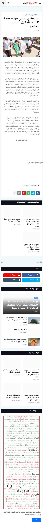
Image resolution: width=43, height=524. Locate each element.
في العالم (28, 494)
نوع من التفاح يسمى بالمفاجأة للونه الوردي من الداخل (15, 341)
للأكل (6, 502)
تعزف (19, 457)
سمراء (16, 472)
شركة (34, 479)
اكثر (14, 424)
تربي (31, 458)
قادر (9, 494)
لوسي (31, 504)
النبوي (14, 448)
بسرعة (13, 453)
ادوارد (16, 424)
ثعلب (34, 460)
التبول (26, 426)
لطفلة (17, 501)
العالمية (31, 438)
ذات (36, 469)
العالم (36, 438)
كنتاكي (12, 497)
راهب (22, 470)
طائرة (31, 484)
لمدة (38, 504)
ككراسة (26, 497)
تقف (10, 457)
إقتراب (27, 424)
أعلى (28, 421)
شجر (38, 479)
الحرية (33, 429)
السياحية (37, 436)
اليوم (7, 448)
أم (15, 422)
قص (37, 497)
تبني (12, 455)
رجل (19, 469)
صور (26, 481)
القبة (28, 440)
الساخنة (12, 434)
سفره (19, 472)
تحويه (35, 457)
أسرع (9, 419)
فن (11, 491)
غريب (29, 489)
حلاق (31, 465)
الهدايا (11, 448)
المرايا (16, 443)
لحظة (23, 501)
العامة (26, 438)
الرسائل (28, 433)
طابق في (19, 484)
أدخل (13, 419)
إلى (25, 424)
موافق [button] (36, 520)
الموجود (24, 448)
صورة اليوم (13, 482)
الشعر (24, 436)
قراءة (6, 494)
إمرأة (22, 424)
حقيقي (10, 460)
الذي (8, 431)
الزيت (18, 434)
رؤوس (29, 469)
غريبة (25, 489)
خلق (6, 467)
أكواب (18, 422)
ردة (16, 469)
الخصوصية (32, 431)
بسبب (17, 453)
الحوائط (9, 429)
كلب (21, 497)
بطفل (7, 453)
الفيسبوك (36, 440)
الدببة (14, 431)
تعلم (17, 457)
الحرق (37, 429)
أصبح (5, 419)
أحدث (39, 262)
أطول (30, 421)
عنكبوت (17, 486)
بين (22, 455)
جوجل (25, 460)
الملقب (15, 445)
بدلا (24, 453)
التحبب (22, 426)
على (21, 486)
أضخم (34, 421)
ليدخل (27, 504)
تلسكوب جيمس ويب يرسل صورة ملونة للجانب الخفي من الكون (32, 223)
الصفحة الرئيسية (34, 15)
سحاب (29, 472)
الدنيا (11, 431)
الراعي (33, 433)
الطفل (20, 436)
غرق (33, 489)
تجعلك (8, 455)
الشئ (33, 436)
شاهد (35, 474)
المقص (20, 445)
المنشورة (10, 445)
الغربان (7, 438)
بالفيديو (32, 450)
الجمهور (6, 426)
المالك (36, 443)
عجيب (33, 486)
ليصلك (24, 504)
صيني (7, 481)
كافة (30, 497)
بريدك (20, 453)
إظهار (32, 424)
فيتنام (21, 494)
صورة (21, 481)
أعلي (25, 421)
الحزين (28, 429)
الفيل (32, 441)
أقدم (3, 262)
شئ (9, 472)
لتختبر (27, 501)
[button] (40, 3)
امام (38, 450)
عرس (29, 487)
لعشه (9, 501)
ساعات (34, 472)
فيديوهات (17, 494)
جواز (28, 460)
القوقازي (18, 440)
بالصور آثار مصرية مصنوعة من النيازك (13, 397)
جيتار (22, 460)
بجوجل (27, 453)
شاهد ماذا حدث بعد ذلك (16, 477)
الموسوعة (19, 448)
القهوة (24, 441)
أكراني (22, 421)
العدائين (20, 438)
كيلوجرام (35, 501)
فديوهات (26, 186)
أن (13, 421)
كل (23, 497)
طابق (26, 484)
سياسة (12, 472)
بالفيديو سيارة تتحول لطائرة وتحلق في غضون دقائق (32, 247)
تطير (28, 458)
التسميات (17, 426)
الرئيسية (37, 433)
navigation (36, 417)
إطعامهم (37, 424)
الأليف (37, 426)
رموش (9, 469)
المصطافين (7, 443)
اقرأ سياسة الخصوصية (33, 515)
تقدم (13, 458)
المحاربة (30, 443)
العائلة (9, 436)
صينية (37, 484)
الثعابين (12, 426)
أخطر (15, 419)
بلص (35, 455)
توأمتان (7, 457)
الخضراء (27, 431)
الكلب (14, 440)
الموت (28, 448)
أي (9, 421)
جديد (30, 460)
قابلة (13, 494)
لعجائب (13, 501)
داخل (38, 469)
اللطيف (10, 441)
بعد (37, 455)
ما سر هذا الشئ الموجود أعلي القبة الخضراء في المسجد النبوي (16, 320)
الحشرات (21, 429)
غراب (37, 489)
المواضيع (35, 448)
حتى (19, 460)
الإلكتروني (32, 426)
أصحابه (37, 421)
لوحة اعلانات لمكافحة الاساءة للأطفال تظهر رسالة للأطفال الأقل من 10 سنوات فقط (22, 305)
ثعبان (38, 460)
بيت (29, 455)
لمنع (35, 504)
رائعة (26, 469)
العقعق (13, 438)
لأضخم (30, 501)
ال (12, 424)
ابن (20, 424)
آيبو (30, 417)
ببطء (32, 453)
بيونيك (17, 455)
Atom (32, 417)
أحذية (26, 417)
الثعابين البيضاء (20, 329)
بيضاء (26, 455)
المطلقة (32, 445)
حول (19, 467)
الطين (15, 436)
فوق (8, 491)
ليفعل (20, 504)
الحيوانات (37, 431)
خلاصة (10, 467)
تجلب (38, 457)
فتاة (22, 489)
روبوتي (6, 469)
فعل (13, 491)
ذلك (32, 470)
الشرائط (30, 436)
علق (26, 486)
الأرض (10, 424)
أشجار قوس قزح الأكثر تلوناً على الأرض (11, 221)
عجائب (12, 484)
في (36, 494)
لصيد (20, 501)
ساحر (38, 472)
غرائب (25, 15)
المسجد (13, 443)
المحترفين (20, 443)
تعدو (24, 458)
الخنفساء (20, 431)
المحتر (25, 443)
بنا (32, 455)
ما (17, 503)
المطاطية (37, 445)
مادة (14, 504)
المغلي (27, 445)
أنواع (11, 421)
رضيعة (13, 469)
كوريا (38, 501)
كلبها (18, 497)
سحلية (24, 472)
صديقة (29, 481)
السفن (7, 433)
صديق (33, 482)
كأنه (33, 497)
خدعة (16, 467)
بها (31, 455)
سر (22, 472)
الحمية (15, 429)
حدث (15, 460)
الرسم (22, 433)
